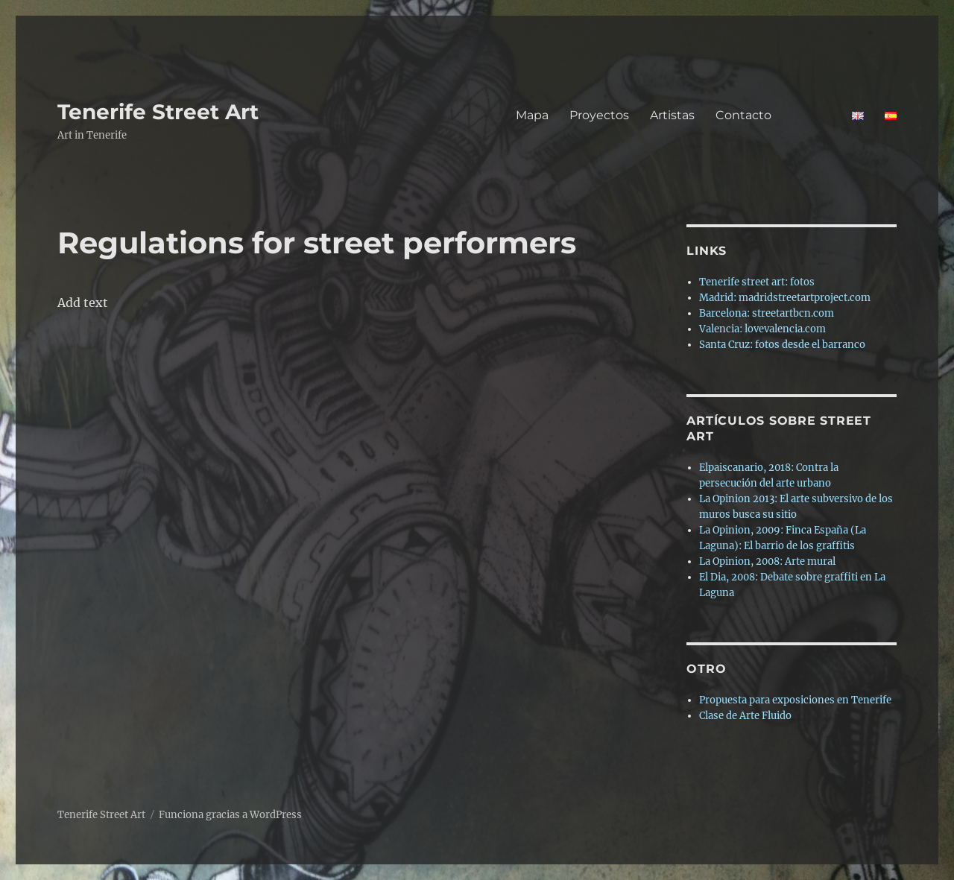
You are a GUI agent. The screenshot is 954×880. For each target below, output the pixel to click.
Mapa (532, 115)
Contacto (773, 115)
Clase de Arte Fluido (745, 715)
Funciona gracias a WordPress (230, 814)
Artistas (672, 115)
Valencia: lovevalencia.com (762, 329)
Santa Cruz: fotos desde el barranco (782, 344)
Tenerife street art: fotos (757, 282)
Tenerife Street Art (158, 111)
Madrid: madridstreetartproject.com (785, 297)
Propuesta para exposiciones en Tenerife (795, 700)
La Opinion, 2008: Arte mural (767, 561)
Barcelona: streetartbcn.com (766, 313)
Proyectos (599, 115)
